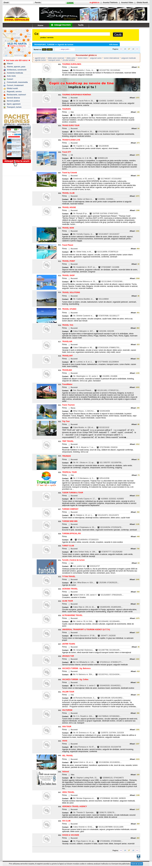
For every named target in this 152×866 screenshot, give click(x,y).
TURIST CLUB (68, 546)
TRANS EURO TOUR (70, 125)
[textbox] (74, 34)
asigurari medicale (128, 58)
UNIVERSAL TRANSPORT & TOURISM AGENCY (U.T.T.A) (86, 629)
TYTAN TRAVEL (68, 576)
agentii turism (40, 58)
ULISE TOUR (67, 601)
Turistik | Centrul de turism (73, 560)
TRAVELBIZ (67, 370)
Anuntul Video (127, 2)
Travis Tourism (68, 405)
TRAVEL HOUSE (69, 207)
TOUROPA (66, 109)
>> (137, 49)
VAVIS (64, 741)
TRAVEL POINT (68, 261)
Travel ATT (66, 152)
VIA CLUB (66, 821)
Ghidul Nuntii (142, 2)
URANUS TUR (68, 656)
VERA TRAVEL (68, 792)
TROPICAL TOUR (69, 472)
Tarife (80, 25)
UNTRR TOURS (68, 644)
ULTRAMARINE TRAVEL (72, 615)
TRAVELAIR (67, 341)
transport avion (54, 60)
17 (129, 49)
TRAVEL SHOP (68, 275)
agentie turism (40, 60)
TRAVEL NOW (68, 228)
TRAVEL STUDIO (69, 309)
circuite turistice (68, 60)
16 (125, 49)
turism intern (83, 58)
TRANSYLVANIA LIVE (71, 140)
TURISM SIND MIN (69, 521)
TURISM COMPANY (70, 509)
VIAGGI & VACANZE (70, 835)
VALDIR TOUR (68, 692)
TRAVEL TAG (67, 325)
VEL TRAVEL (67, 756)
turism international (111, 58)
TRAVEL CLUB (68, 193)
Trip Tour (66, 421)
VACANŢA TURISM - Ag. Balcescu (76, 668)
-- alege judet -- (65, 49)
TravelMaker (67, 384)
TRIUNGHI (66, 456)
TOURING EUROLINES (71, 64)
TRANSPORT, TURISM (44, 44)
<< (121, 49)
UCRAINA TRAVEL (70, 589)
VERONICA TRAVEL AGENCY (74, 806)
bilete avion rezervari (56, 58)
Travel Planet (67, 245)
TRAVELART (67, 356)
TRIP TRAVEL (68, 441)
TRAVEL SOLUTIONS (71, 292)
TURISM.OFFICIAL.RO (71, 533)
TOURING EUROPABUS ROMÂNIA (76, 95)
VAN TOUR (66, 727)
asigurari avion (96, 58)
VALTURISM (67, 710)
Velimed (65, 772)
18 (133, 49)
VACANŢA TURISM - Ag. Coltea (75, 679)
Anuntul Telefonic (110, 2)
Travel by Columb (69, 173)
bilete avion (71, 58)
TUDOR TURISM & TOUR (72, 493)
